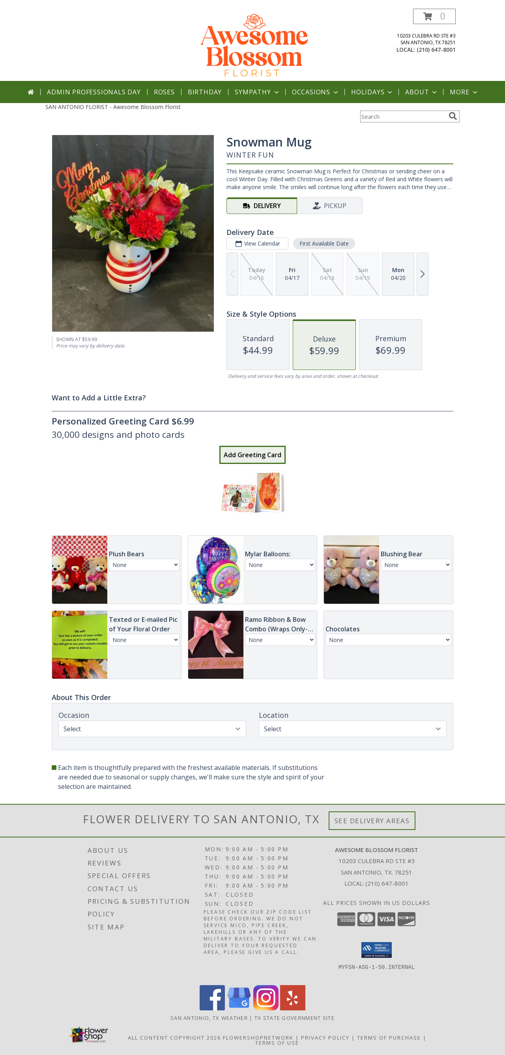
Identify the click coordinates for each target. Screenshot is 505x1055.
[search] (453, 116)
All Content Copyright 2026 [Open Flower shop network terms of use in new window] (174, 1037)
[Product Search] (403, 116)
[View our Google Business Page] (239, 1008)
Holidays (372, 92)
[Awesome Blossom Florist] (253, 45)
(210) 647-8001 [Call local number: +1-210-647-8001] (436, 49)
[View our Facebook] (212, 1008)
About (421, 92)
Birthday (205, 92)
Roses (164, 92)
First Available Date (324, 243)
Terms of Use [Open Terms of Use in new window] (277, 1042)
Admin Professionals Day (93, 92)
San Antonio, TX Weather (209, 1017)
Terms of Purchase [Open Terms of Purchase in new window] (389, 1037)
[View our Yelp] (292, 1008)
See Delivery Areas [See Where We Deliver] (372, 820)
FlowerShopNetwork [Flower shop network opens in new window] (258, 1037)
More (464, 92)
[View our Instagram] (266, 1008)
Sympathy (257, 92)
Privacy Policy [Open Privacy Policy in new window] (325, 1037)
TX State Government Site (294, 1017)
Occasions (316, 92)
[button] (434, 16)
